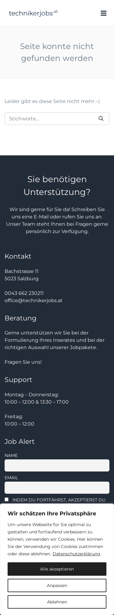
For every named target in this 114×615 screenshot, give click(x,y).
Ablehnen (57, 602)
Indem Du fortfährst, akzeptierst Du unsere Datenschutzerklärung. (55, 502)
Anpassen (57, 585)
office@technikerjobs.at (34, 300)
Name (11, 455)
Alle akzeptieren (57, 569)
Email (11, 477)
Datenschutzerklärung (76, 554)
